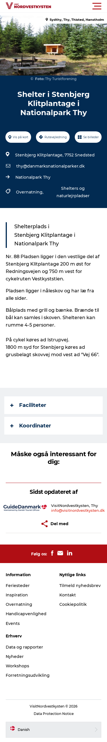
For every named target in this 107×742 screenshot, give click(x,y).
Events (13, 623)
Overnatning (19, 604)
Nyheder (15, 656)
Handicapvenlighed (26, 613)
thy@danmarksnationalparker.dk (50, 166)
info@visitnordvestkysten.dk (78, 510)
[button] (79, 6)
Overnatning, (30, 192)
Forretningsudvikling (28, 675)
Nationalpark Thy (33, 177)
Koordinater (30, 426)
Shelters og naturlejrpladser (73, 192)
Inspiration (17, 595)
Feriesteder (18, 585)
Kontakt (67, 595)
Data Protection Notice (54, 714)
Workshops (17, 665)
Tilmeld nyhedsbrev (80, 585)
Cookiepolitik (73, 604)
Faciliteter (28, 405)
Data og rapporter (24, 647)
